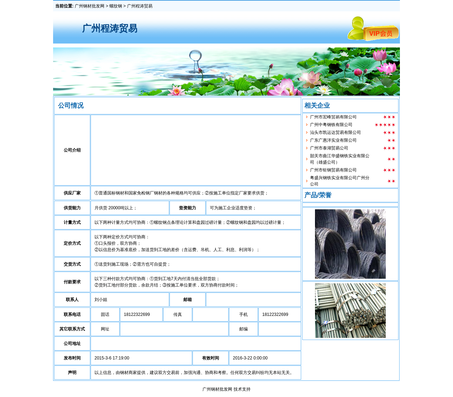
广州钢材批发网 (89, 6)
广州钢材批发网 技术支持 (226, 389)
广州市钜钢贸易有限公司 (333, 173)
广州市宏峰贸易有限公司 (333, 120)
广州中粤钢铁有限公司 (331, 127)
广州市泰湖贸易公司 (329, 151)
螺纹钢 (115, 6)
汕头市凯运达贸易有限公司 (335, 135)
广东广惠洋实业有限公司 (333, 143)
